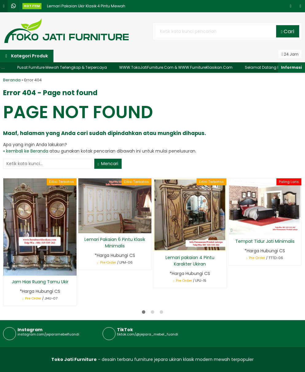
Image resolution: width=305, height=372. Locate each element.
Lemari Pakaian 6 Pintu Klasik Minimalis (114, 242)
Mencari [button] (108, 164)
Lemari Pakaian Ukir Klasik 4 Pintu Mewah (86, 9)
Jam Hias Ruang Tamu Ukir (40, 282)
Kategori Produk (27, 56)
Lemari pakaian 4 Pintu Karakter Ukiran (190, 260)
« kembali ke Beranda (25, 151)
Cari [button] (288, 31)
